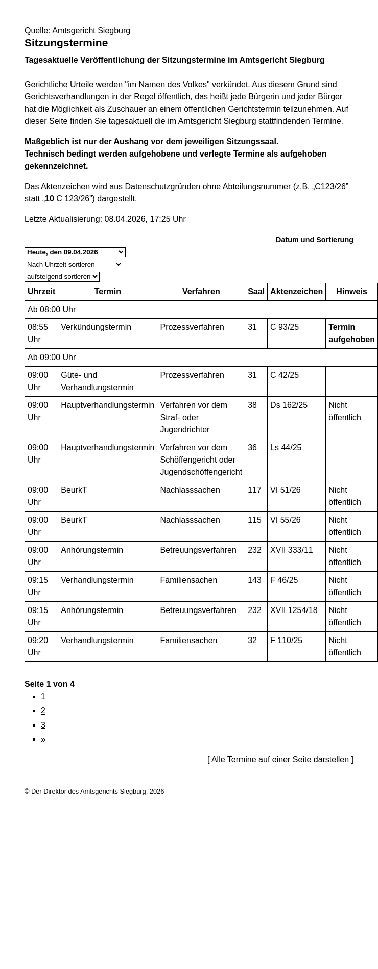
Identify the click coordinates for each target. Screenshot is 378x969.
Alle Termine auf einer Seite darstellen (280, 759)
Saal (256, 291)
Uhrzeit (41, 291)
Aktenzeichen (296, 291)
